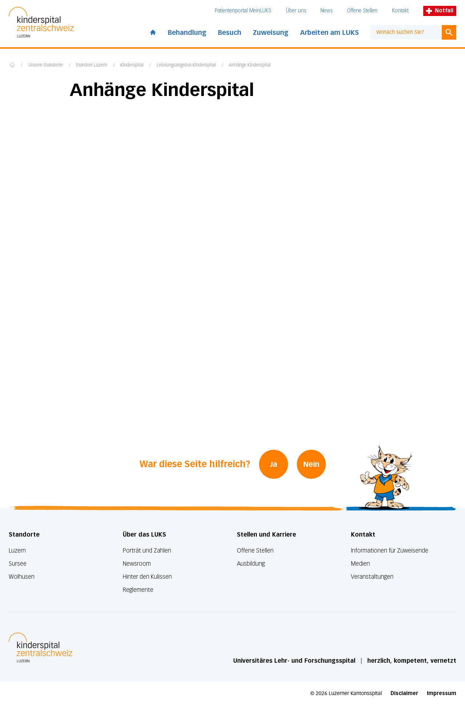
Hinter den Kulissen (147, 576)
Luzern (17, 550)
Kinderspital (131, 65)
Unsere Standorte (45, 65)
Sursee (18, 563)
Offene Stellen (362, 11)
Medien (360, 563)
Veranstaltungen (372, 576)
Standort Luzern (91, 65)
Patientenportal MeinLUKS (243, 11)
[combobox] (406, 32)
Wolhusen (22, 576)
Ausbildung (251, 563)
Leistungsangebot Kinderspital (186, 65)
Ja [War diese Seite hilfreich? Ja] (273, 464)
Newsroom (137, 563)
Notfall (439, 11)
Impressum (441, 693)
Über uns (296, 11)
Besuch (229, 33)
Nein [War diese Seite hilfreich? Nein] (311, 464)
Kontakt (400, 11)
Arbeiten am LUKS (329, 33)
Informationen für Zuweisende (389, 550)
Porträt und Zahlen (147, 550)
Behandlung (187, 33)
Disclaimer (404, 693)
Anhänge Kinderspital (250, 65)
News (326, 11)
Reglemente (138, 589)
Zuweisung (270, 33)
